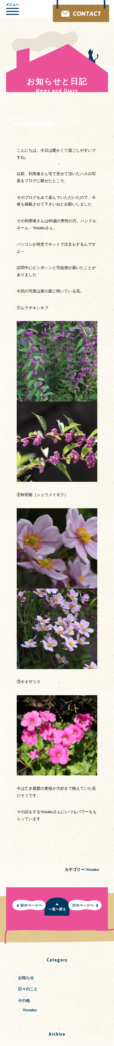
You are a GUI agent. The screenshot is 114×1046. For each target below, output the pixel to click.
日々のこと (28, 989)
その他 (24, 1000)
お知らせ (26, 977)
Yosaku (92, 869)
